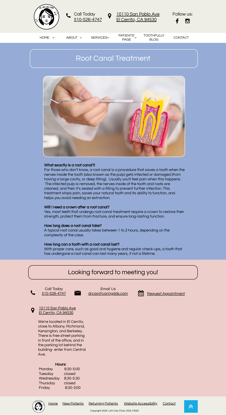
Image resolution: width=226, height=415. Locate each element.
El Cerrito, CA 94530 (56, 313)
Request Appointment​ (166, 294)
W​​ (125, 403)
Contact (169, 403)
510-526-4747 (54, 293)
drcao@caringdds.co (106, 293)
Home (53, 403)
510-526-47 (85, 19)
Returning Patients (103, 403)
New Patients (73, 403)
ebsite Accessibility (142, 403)
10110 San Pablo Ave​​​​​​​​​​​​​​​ (57, 308)
